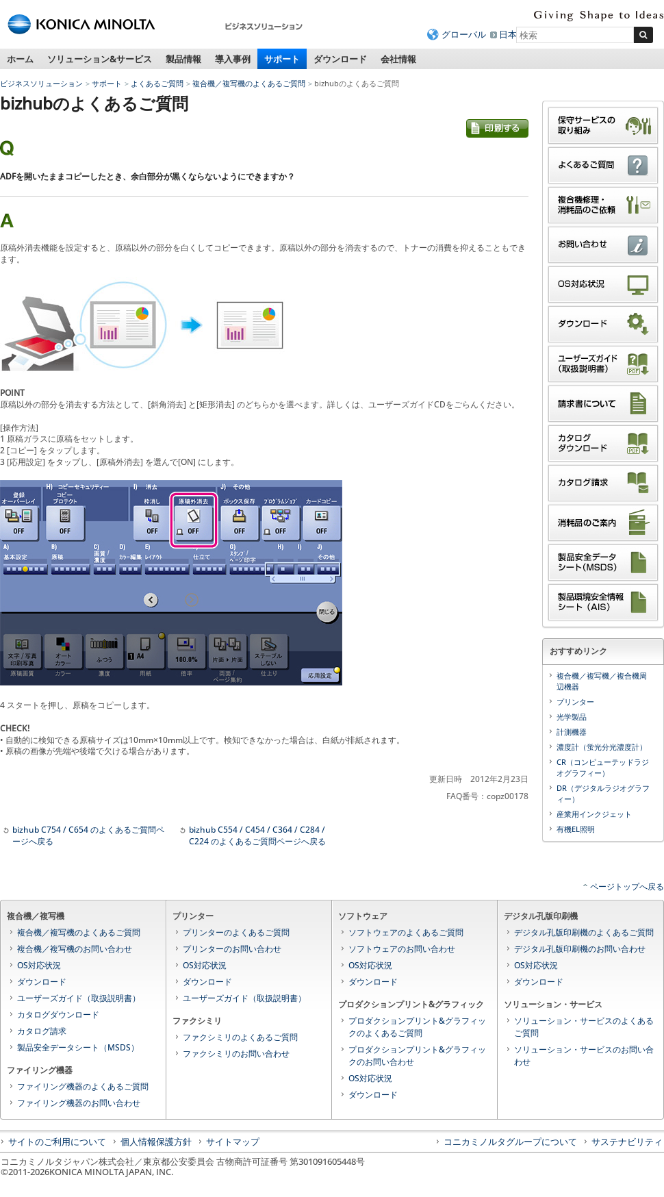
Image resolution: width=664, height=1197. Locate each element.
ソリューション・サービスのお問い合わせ (584, 1056)
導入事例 (233, 59)
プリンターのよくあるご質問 (236, 932)
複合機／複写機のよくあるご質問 (248, 83)
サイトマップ (232, 1141)
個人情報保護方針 (156, 1141)
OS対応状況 (39, 965)
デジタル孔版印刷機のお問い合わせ (580, 949)
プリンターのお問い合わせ (232, 949)
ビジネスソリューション (41, 83)
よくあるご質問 (157, 83)
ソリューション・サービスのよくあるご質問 (584, 1027)
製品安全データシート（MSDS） (78, 1047)
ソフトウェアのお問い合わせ (401, 949)
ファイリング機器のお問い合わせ (78, 1103)
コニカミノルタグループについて (510, 1141)
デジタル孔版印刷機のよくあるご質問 (584, 932)
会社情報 (398, 59)
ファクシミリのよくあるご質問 (240, 1037)
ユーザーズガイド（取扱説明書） (78, 998)
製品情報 (183, 59)
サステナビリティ (627, 1141)
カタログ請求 (41, 1031)
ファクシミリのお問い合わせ (236, 1053)
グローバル (464, 34)
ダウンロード (340, 59)
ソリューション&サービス (99, 59)
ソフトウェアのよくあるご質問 (405, 932)
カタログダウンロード (58, 1014)
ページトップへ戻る (627, 886)
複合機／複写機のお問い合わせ (74, 949)
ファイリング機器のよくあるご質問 (83, 1086)
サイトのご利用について (57, 1141)
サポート (282, 59)
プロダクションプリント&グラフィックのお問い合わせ (417, 1056)
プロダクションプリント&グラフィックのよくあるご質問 (417, 1027)
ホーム (20, 59)
